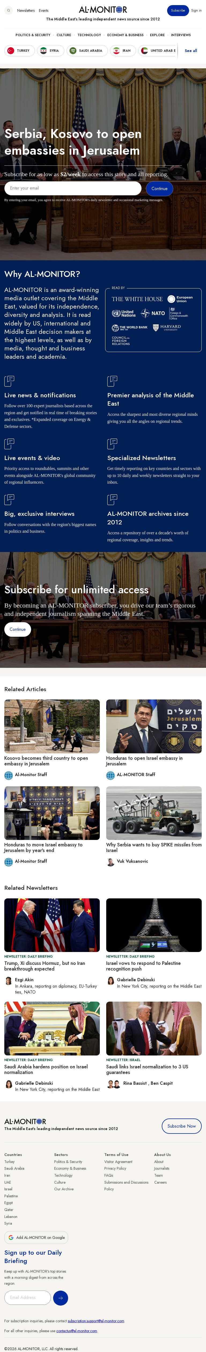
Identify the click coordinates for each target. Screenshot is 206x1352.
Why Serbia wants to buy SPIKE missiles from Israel (154, 847)
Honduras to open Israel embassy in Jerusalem (144, 761)
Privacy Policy (115, 1168)
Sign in (196, 10)
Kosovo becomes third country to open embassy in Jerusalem (46, 761)
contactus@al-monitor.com (76, 1331)
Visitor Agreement (118, 1161)
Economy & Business (125, 35)
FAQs (108, 1175)
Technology (89, 35)
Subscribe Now (182, 1126)
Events (43, 10)
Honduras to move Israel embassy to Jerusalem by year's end (43, 847)
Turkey (9, 1161)
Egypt (8, 1202)
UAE (7, 1182)
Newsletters (26, 10)
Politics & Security (33, 35)
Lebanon (10, 1216)
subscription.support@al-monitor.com (96, 1321)
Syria (8, 1223)
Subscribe (178, 10)
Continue (18, 629)
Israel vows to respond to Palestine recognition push (143, 966)
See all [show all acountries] (191, 50)
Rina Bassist (135, 1083)
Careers (160, 1182)
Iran (7, 1175)
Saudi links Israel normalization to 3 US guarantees (147, 1069)
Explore (157, 35)
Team (158, 1175)
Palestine (11, 1196)
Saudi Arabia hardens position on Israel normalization (46, 1069)
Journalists (161, 1168)
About (158, 1161)
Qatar (8, 1209)
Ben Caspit (162, 1083)
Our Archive (63, 1189)
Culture (64, 35)
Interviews (181, 35)
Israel (8, 1189)
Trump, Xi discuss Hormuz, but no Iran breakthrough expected (44, 966)
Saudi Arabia (14, 1168)
